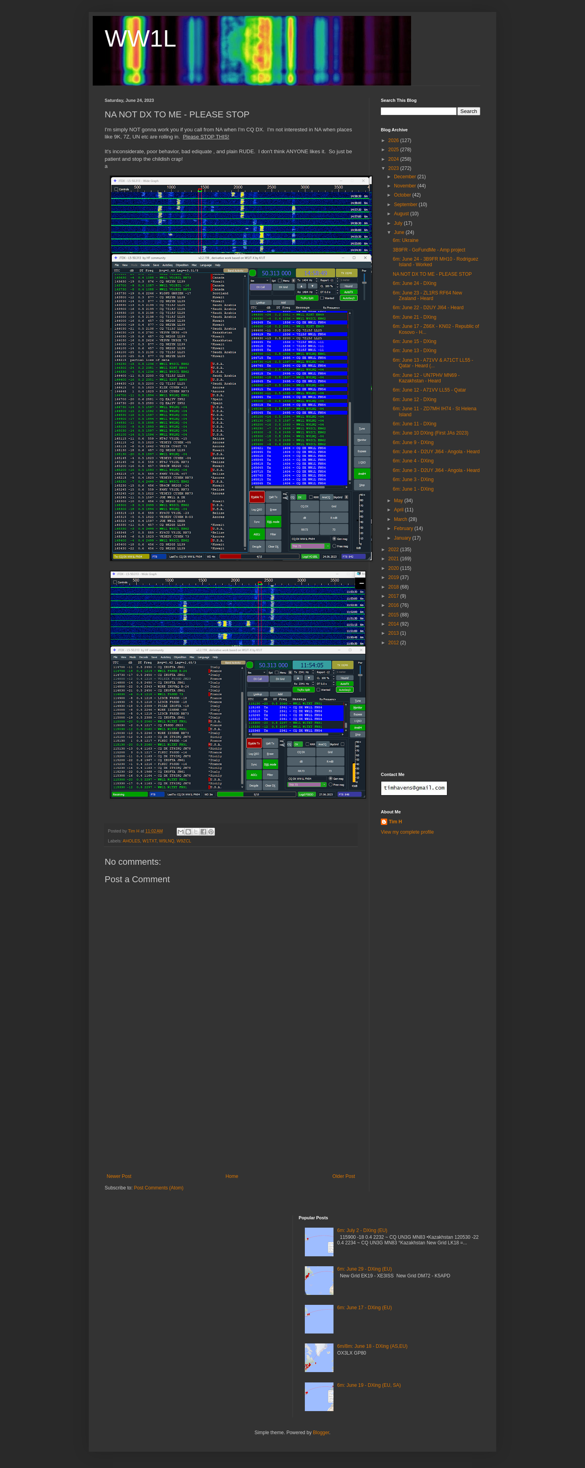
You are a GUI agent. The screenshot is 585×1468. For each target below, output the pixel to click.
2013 (394, 633)
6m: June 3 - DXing (413, 479)
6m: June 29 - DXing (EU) (364, 1269)
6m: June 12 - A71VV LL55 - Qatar (429, 390)
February (404, 528)
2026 (394, 140)
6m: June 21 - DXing (414, 317)
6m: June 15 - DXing (414, 341)
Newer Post (119, 1176)
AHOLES (131, 840)
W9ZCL (184, 840)
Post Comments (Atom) (158, 1188)
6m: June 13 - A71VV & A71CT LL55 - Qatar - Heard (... (433, 362)
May (399, 500)
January (403, 538)
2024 (394, 159)
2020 (394, 568)
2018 (394, 587)
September (406, 204)
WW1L (140, 38)
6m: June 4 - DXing (413, 461)
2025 (394, 149)
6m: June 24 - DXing (414, 283)
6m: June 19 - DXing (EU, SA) (369, 1385)
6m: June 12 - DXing (414, 399)
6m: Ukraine (406, 240)
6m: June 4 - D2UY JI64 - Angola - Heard (436, 451)
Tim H (395, 822)
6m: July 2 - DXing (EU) (362, 1230)
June (400, 232)
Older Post (343, 1176)
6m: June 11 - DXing (414, 424)
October (403, 195)
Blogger (321, 1432)
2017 (394, 596)
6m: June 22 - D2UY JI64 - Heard (428, 307)
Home (232, 1176)
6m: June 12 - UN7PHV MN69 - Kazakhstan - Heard (426, 378)
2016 (394, 605)
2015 (394, 615)
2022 (394, 549)
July (399, 223)
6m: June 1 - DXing (413, 489)
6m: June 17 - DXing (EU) (364, 1307)
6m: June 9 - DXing (413, 442)
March (401, 519)
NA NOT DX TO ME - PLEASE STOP (432, 274)
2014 (394, 624)
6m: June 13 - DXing (414, 350)
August (402, 213)
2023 (394, 168)
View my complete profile (407, 832)
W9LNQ (166, 840)
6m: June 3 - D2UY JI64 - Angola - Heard (436, 470)
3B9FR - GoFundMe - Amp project (429, 250)
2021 (394, 558)
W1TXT (149, 840)
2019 (394, 577)
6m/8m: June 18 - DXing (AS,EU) (372, 1346)
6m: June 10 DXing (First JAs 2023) (430, 433)
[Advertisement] (231, 1114)
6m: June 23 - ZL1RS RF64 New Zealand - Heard (427, 295)
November (405, 186)
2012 (394, 642)
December (405, 176)
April (399, 510)
